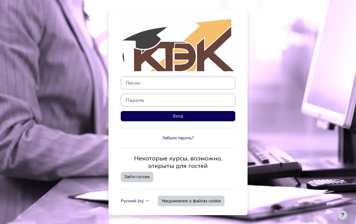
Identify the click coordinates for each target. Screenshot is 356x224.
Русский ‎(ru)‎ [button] (133, 201)
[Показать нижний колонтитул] (342, 215)
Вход (178, 116)
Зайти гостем (137, 177)
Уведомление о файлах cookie (191, 201)
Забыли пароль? (178, 138)
